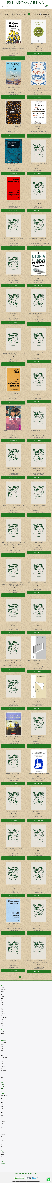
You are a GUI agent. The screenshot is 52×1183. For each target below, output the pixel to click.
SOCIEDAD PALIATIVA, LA (38, 505)
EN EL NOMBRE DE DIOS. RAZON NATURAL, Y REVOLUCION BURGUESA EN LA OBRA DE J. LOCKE (13, 584)
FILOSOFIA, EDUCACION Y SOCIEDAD (13, 505)
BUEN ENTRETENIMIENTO (38, 736)
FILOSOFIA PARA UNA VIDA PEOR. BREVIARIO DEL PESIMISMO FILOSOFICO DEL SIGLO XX (13, 353)
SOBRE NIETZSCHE (13, 276)
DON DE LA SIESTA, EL (13, 923)
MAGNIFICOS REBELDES (39, 86)
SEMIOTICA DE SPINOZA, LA (39, 623)
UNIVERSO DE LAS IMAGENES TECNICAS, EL (38, 661)
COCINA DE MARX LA (13, 163)
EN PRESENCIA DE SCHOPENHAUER (13, 201)
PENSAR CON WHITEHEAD (38, 430)
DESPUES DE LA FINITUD (38, 699)
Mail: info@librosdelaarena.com (26, 1173)
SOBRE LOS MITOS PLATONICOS (13, 886)
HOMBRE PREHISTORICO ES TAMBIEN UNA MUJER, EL (39, 125)
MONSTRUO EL (13, 313)
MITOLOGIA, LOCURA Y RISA (13, 660)
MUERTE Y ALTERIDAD (38, 201)
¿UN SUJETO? (39, 923)
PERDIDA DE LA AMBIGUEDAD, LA (13, 623)
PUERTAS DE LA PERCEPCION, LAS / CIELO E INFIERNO (13, 125)
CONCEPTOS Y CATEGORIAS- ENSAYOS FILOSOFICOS (39, 313)
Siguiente (46, 14)
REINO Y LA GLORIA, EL (13, 468)
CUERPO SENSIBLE (38, 468)
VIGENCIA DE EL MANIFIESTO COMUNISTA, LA (13, 392)
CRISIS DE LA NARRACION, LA (38, 163)
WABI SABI (13, 960)
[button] (49, 16)
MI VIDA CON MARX (38, 811)
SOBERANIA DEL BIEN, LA (38, 44)
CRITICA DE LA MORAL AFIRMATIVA (13, 699)
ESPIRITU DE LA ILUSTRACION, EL (13, 736)
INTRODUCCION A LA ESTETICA (13, 430)
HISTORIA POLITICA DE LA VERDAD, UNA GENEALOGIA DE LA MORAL (38, 961)
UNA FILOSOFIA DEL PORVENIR (13, 774)
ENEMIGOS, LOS (38, 848)
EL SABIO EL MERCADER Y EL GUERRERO (38, 774)
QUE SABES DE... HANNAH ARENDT (38, 886)
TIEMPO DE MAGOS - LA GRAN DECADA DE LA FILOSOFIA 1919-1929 (13, 86)
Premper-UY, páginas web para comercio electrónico (26, 1181)
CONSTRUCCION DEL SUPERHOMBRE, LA (13, 238)
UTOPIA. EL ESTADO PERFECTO (39, 276)
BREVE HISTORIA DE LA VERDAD (13, 848)
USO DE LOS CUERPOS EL (13, 811)
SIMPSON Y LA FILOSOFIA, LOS (13, 44)
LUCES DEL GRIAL (38, 543)
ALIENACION (38, 392)
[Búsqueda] (3, 6)
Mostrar (13, 14)
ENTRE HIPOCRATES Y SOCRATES (38, 238)
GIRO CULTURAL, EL (38, 352)
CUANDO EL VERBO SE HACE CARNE (38, 583)
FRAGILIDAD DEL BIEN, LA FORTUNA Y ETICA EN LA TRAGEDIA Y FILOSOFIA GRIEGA (13, 544)
